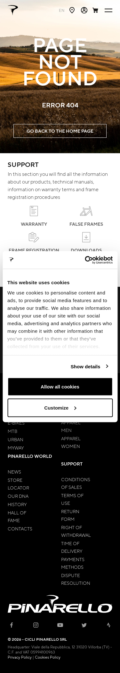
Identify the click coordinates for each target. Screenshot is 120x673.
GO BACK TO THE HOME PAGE (60, 131)
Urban (15, 439)
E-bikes (16, 423)
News (14, 471)
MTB (12, 431)
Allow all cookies (60, 386)
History (17, 504)
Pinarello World (30, 456)
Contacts (20, 528)
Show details (85, 366)
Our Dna (18, 496)
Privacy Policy (20, 657)
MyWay (16, 447)
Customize (60, 407)
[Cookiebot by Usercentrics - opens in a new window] (85, 260)
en (61, 10)
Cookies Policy (47, 657)
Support (72, 464)
